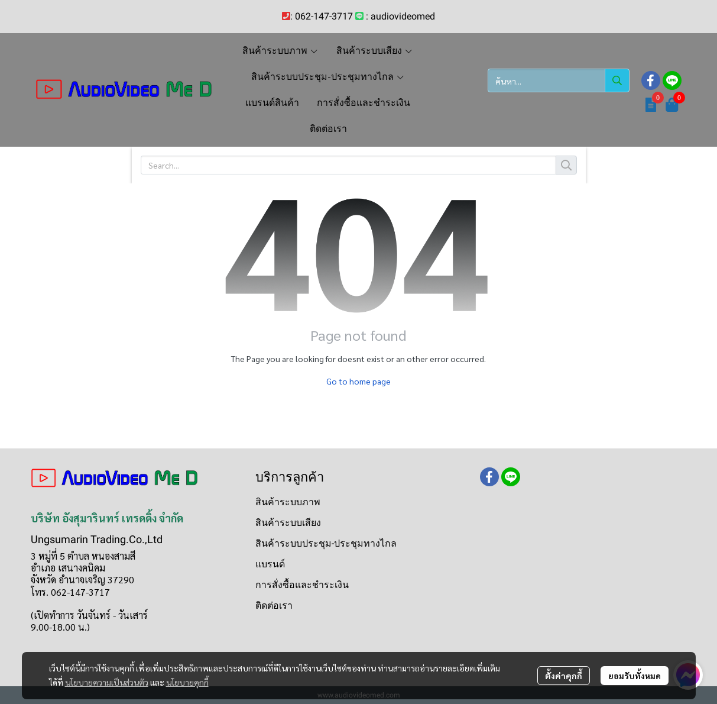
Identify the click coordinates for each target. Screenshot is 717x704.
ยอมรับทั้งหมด (634, 675)
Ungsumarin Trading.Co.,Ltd (97, 539)
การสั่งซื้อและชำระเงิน (302, 584)
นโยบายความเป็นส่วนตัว (106, 682)
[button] (558, 80)
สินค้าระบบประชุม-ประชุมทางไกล (326, 543)
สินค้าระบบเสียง (288, 522)
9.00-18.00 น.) (60, 627)
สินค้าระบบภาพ (287, 502)
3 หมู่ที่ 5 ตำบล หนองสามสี (83, 556)
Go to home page (358, 381)
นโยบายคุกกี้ (187, 682)
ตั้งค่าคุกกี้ (563, 675)
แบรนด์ (270, 564)
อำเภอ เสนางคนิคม (68, 567)
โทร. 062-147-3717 (70, 592)
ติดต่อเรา (274, 605)
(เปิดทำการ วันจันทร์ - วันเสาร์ (89, 615)
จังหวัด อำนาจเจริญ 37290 (82, 579)
